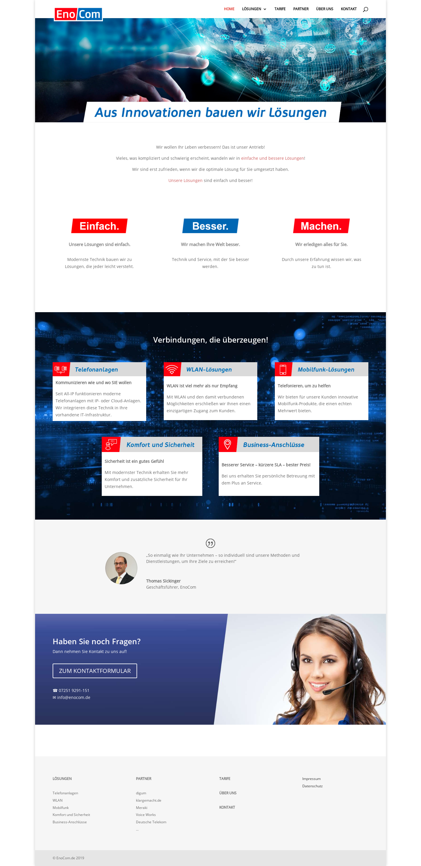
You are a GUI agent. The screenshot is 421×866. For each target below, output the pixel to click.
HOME (229, 9)
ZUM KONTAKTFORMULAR (95, 671)
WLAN (58, 800)
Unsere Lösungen (185, 180)
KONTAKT (349, 9)
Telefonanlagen (65, 793)
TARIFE (280, 9)
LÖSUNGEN (251, 9)
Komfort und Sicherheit (71, 814)
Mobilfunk (61, 807)
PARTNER (300, 9)
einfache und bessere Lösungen (272, 158)
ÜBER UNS (324, 9)
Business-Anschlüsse (70, 821)
